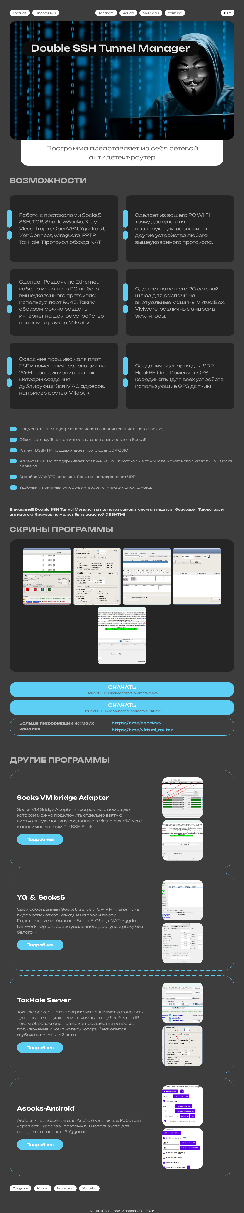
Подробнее (40, 839)
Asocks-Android (46, 1108)
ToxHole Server (44, 1000)
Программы (46, 13)
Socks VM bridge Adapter (63, 797)
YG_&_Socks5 (41, 897)
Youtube (175, 13)
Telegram (106, 13)
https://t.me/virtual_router (142, 730)
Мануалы (151, 13)
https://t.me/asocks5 (136, 723)
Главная (19, 13)
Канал (128, 13)
